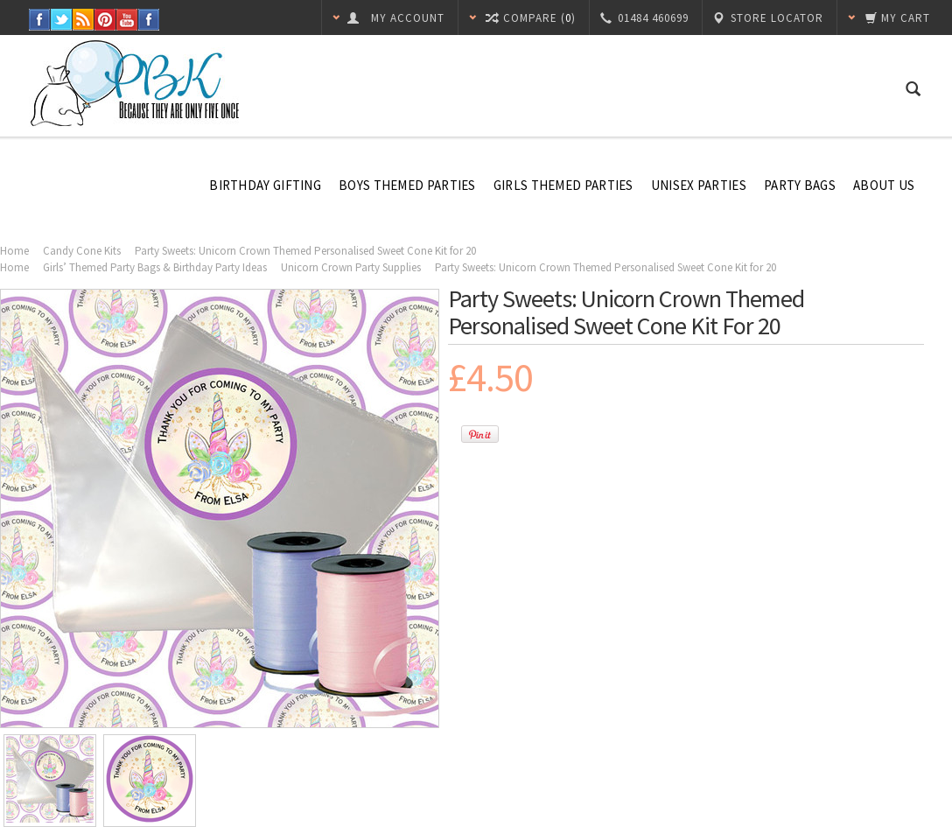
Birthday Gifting (265, 185)
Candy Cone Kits (82, 250)
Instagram (149, 20)
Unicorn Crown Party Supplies (351, 267)
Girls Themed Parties (564, 185)
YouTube (127, 20)
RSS (83, 20)
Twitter (62, 20)
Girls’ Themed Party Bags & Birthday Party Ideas (155, 267)
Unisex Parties (698, 185)
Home (14, 250)
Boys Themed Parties (407, 185)
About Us (883, 185)
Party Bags (800, 185)
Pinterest (105, 20)
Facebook (40, 20)
